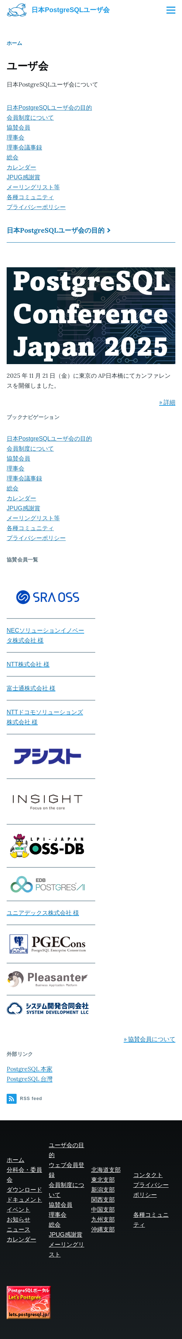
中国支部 (103, 1209)
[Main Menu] (171, 10)
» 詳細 (167, 402)
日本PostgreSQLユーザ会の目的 (49, 108)
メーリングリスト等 (33, 187)
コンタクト (148, 1175)
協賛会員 (18, 127)
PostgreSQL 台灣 (29, 1078)
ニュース (18, 1229)
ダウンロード (24, 1190)
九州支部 (103, 1219)
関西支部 (103, 1200)
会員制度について (30, 117)
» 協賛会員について (149, 1039)
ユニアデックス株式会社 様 (43, 913)
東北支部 (103, 1180)
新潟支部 (103, 1190)
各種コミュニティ (30, 197)
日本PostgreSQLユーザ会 (70, 10)
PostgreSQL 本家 (29, 1068)
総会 (12, 157)
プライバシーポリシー (36, 207)
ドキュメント (24, 1200)
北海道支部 (106, 1170)
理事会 (15, 137)
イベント (18, 1209)
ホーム (14, 43)
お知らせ (18, 1219)
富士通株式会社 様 (31, 688)
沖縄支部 (103, 1229)
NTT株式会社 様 (28, 664)
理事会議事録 (24, 147)
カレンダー (21, 167)
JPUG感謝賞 (23, 177)
